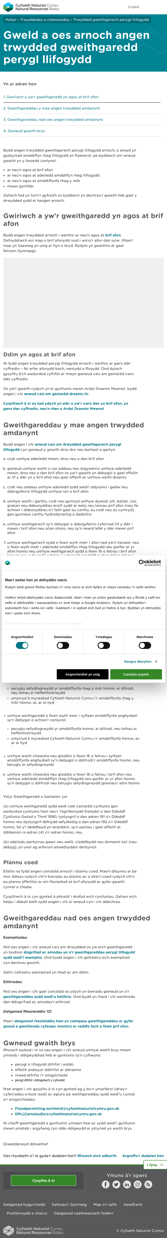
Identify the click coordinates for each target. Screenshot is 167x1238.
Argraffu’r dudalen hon (143, 1156)
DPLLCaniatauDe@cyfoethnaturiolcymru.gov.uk (58, 1114)
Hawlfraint (133, 1204)
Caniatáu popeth (136, 674)
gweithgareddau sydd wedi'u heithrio (37, 996)
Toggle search (149, 7)
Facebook (106, 1184)
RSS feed (148, 1184)
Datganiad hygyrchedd (24, 1204)
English (133, 7)
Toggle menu (161, 7)
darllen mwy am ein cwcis (35, 623)
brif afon (113, 235)
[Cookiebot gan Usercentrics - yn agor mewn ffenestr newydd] (149, 562)
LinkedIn (127, 1184)
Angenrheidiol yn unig (82, 674)
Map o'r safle (105, 1204)
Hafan (10, 19)
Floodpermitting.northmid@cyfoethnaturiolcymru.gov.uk (67, 1108)
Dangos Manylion (138, 661)
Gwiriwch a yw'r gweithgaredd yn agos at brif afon (53, 97)
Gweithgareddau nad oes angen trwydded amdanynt (55, 119)
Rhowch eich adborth (96, 1156)
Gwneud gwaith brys (26, 131)
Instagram (138, 1184)
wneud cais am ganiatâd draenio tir (56, 394)
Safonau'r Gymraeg (69, 1204)
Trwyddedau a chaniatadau (44, 19)
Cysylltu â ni (43, 1180)
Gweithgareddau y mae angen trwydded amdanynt (53, 108)
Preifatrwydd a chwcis (27, 1213)
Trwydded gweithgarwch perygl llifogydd (111, 19)
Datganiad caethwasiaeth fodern (83, 1213)
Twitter (116, 1184)
